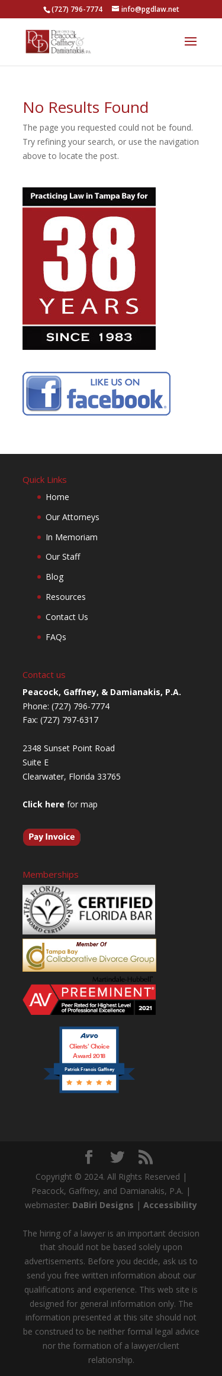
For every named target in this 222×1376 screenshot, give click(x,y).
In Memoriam (72, 537)
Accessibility (170, 1205)
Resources (66, 596)
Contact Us (67, 616)
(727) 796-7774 (77, 9)
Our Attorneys (72, 517)
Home (57, 496)
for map (60, 804)
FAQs (56, 636)
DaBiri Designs (103, 1205)
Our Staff (63, 556)
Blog (54, 576)
